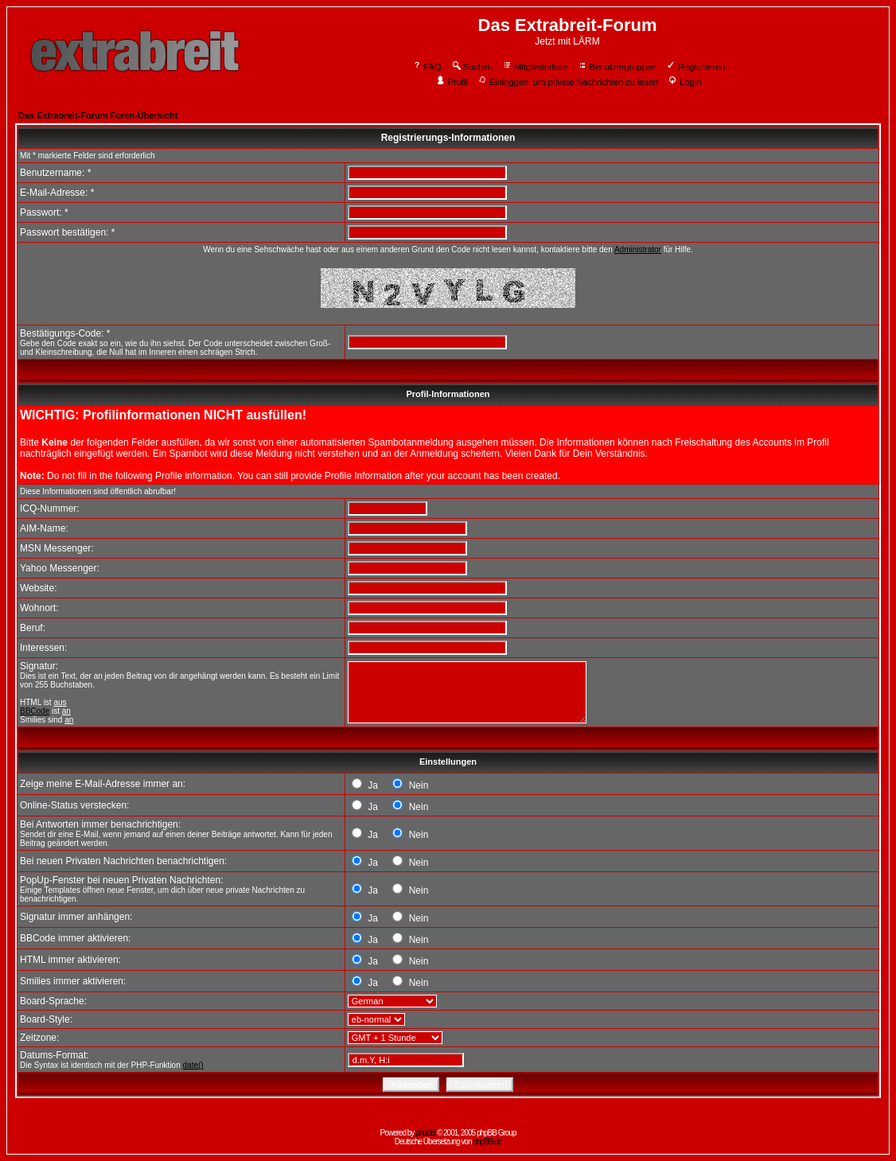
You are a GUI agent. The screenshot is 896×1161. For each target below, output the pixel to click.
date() (193, 1065)
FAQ (427, 67)
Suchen (472, 67)
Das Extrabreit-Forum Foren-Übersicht (97, 115)
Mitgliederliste (534, 67)
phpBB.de (487, 1141)
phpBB (425, 1132)
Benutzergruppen (617, 67)
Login (684, 82)
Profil (452, 82)
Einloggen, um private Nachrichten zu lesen (567, 82)
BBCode (34, 711)
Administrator (637, 249)
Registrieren (695, 67)
